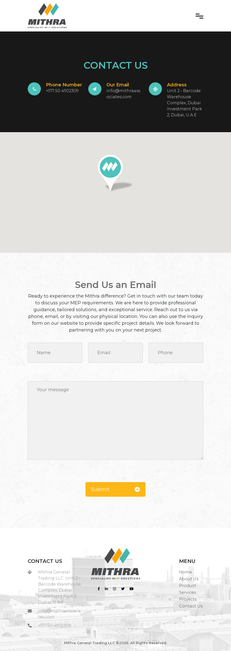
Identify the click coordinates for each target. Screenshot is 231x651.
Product (187, 585)
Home (185, 572)
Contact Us (191, 606)
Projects (187, 599)
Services (187, 592)
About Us (188, 578)
